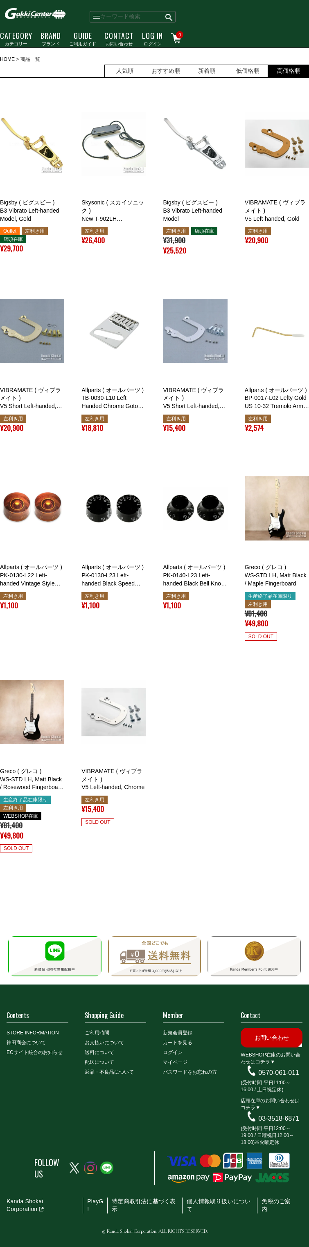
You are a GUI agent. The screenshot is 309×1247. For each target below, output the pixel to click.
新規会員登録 (177, 1033)
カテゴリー (16, 38)
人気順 (124, 70)
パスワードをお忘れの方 (190, 1072)
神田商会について (26, 1042)
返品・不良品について (109, 1072)
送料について (99, 1052)
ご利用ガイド (82, 38)
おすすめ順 (165, 70)
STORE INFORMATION (33, 1033)
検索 (169, 16)
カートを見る (177, 1042)
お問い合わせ (119, 38)
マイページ (175, 1062)
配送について (99, 1062)
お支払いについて (104, 1042)
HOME (7, 59)
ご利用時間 (97, 1033)
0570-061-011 (278, 1072)
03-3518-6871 (278, 1118)
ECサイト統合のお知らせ (35, 1052)
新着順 (206, 70)
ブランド (51, 38)
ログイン (152, 38)
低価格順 (247, 70)
